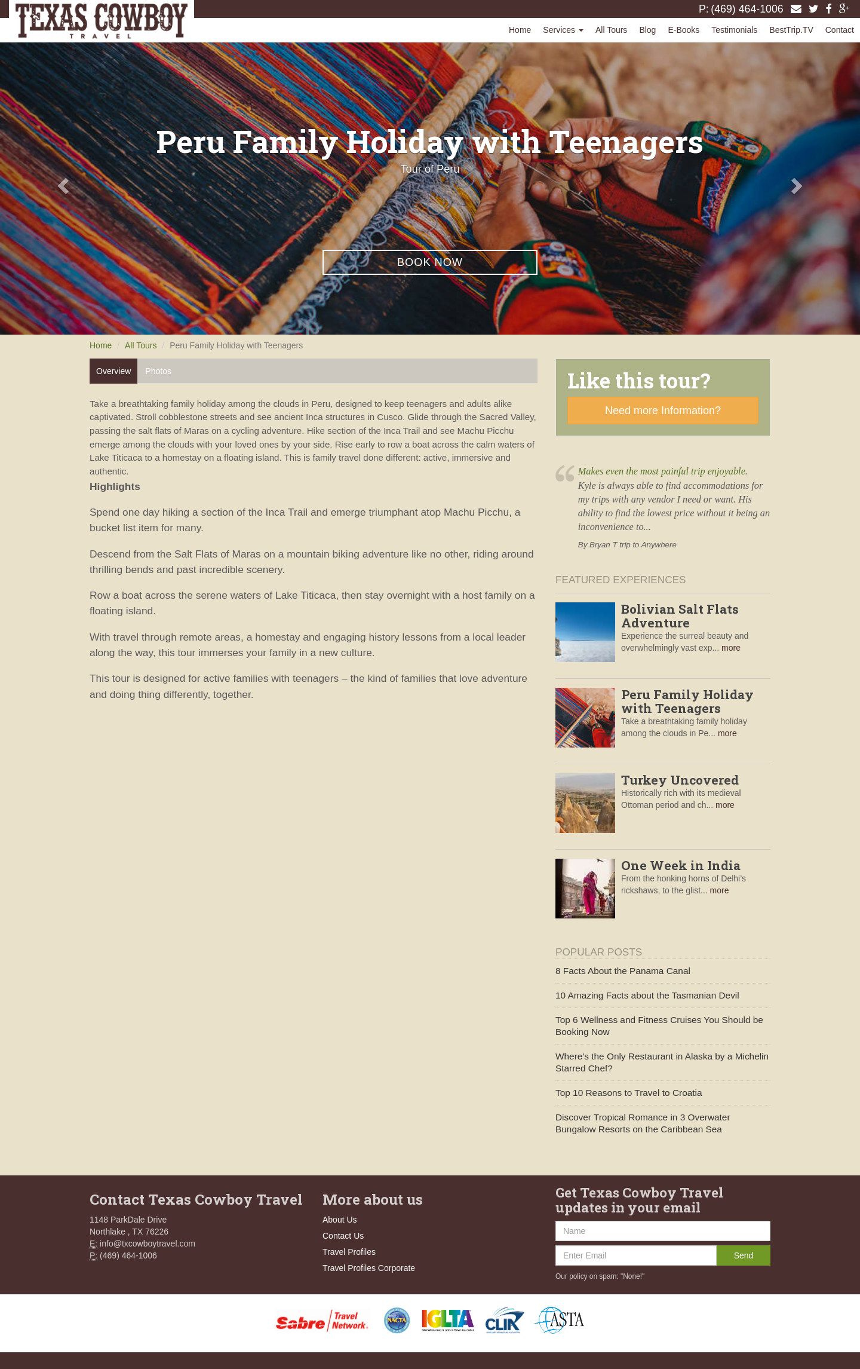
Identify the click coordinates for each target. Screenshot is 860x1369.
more (731, 648)
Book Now (430, 262)
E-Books (683, 30)
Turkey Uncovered (680, 779)
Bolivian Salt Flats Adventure (680, 616)
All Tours (611, 30)
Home (520, 30)
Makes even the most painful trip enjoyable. (663, 471)
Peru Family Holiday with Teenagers (687, 701)
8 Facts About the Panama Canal (622, 971)
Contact (839, 30)
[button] (64, 185)
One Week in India (681, 865)
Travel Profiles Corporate (368, 1268)
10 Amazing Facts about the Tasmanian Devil (647, 995)
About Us (339, 1219)
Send (744, 1255)
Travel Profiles (349, 1252)
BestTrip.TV (791, 30)
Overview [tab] (113, 371)
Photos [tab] (158, 371)
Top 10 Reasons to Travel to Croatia (628, 1093)
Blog (647, 30)
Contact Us (343, 1236)
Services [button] (563, 30)
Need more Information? (663, 410)
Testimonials (734, 30)
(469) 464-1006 (747, 9)
